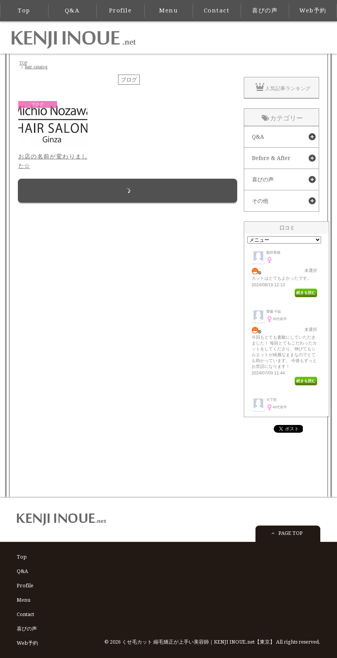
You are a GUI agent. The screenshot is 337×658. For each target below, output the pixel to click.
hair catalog (36, 67)
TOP (23, 63)
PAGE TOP (285, 535)
